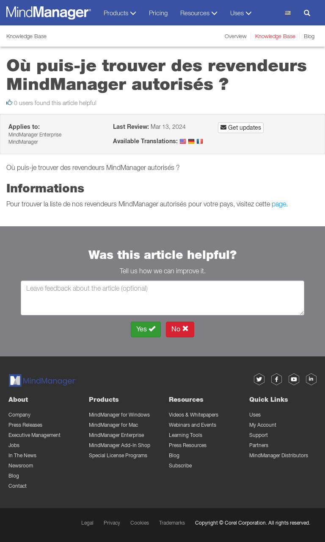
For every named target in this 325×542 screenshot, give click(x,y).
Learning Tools (185, 435)
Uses (255, 414)
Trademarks (172, 523)
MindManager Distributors (278, 455)
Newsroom (20, 465)
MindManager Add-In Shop (119, 445)
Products (104, 399)
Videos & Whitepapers (193, 414)
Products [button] (120, 13)
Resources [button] (199, 13)
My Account (262, 425)
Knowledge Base (275, 36)
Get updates (240, 127)
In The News (22, 455)
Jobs (13, 445)
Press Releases (25, 425)
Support (258, 435)
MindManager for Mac (113, 425)
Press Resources (188, 445)
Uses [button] (241, 13)
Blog (309, 36)
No (180, 329)
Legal (87, 523)
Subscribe (180, 465)
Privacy (112, 523)
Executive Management (34, 435)
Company (19, 414)
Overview (236, 36)
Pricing (158, 13)
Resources (186, 399)
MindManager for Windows (119, 414)
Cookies (139, 523)
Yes (145, 329)
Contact (17, 486)
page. (280, 204)
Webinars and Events (192, 425)
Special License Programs (118, 455)
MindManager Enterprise (116, 435)
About (18, 399)
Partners (258, 445)
